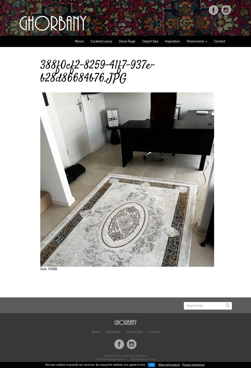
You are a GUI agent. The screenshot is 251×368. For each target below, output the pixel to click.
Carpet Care (134, 332)
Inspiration (172, 41)
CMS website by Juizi (143, 359)
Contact (219, 41)
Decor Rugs (127, 41)
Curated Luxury (101, 41)
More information (169, 364)
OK (151, 364)
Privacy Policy (112, 355)
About (79, 41)
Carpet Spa (150, 41)
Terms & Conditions (135, 355)
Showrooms (197, 41)
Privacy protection (193, 364)
